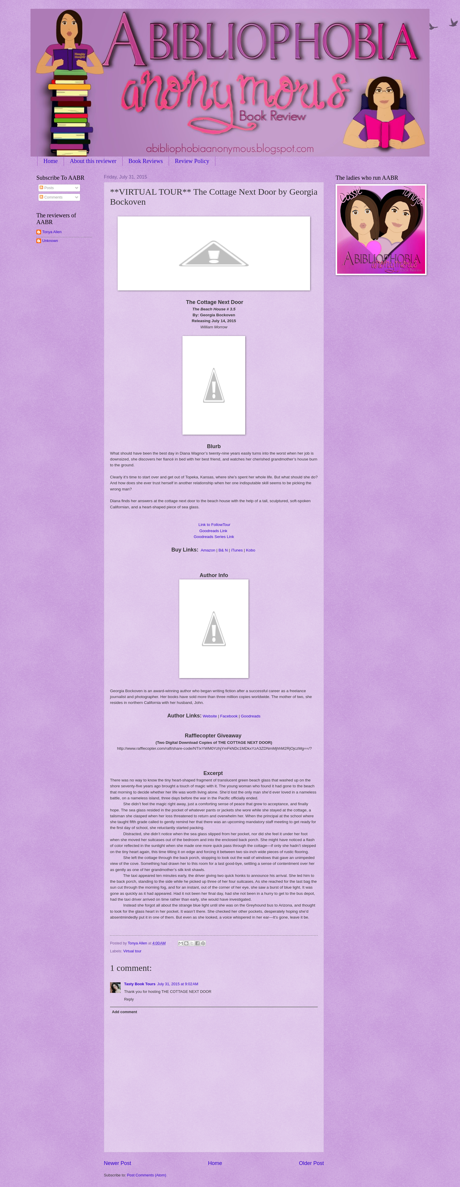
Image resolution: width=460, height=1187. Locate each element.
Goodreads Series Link (214, 536)
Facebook (229, 716)
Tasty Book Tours (139, 984)
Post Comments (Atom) (146, 1175)
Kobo (251, 550)
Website (210, 716)
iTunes (237, 550)
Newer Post (117, 1163)
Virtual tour (132, 951)
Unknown (50, 240)
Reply (129, 999)
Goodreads (251, 716)
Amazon (208, 550)
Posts (47, 188)
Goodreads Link (213, 531)
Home (50, 161)
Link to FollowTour (214, 524)
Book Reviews (145, 161)
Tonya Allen (52, 232)
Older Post (311, 1163)
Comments (51, 197)
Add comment (124, 1012)
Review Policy (192, 161)
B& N (223, 550)
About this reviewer (93, 161)
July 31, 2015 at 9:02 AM (177, 984)
